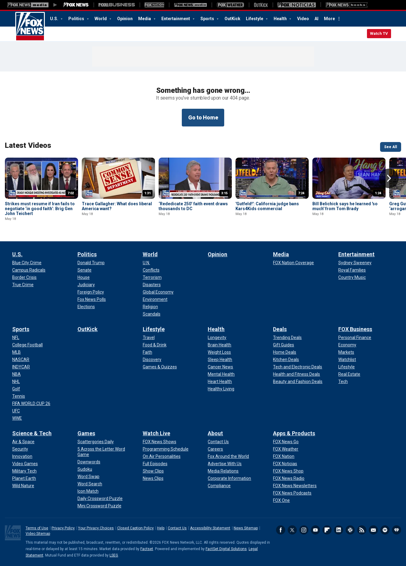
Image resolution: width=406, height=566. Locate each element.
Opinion (125, 18)
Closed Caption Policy (135, 528)
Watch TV (379, 33)
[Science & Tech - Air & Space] (23, 441)
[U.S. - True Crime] (23, 284)
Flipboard (327, 530)
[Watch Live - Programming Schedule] (166, 449)
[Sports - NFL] (15, 337)
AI (316, 18)
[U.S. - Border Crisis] (24, 277)
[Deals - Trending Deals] (287, 337)
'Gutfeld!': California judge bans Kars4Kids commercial (267, 206)
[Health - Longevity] (217, 337)
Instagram (303, 530)
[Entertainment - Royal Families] (352, 270)
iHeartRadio (396, 530)
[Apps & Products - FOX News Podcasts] (292, 493)
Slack (350, 530)
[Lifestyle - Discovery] (152, 359)
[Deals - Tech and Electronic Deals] (297, 366)
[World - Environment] (155, 299)
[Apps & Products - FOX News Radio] (288, 478)
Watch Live (156, 433)
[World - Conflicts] (151, 270)
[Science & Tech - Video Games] (25, 463)
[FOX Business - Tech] (343, 381)
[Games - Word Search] (89, 483)
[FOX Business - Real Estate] (349, 374)
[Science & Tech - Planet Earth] (24, 478)
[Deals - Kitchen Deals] (286, 359)
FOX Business (355, 329)
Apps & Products (294, 433)
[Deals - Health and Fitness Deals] (296, 374)
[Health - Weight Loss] (219, 352)
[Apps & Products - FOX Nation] (283, 456)
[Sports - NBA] (16, 374)
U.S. (54, 18)
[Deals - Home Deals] (284, 352)
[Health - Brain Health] (219, 344)
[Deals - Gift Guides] (283, 344)
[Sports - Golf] (16, 388)
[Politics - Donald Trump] (91, 262)
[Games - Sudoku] (84, 469)
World (101, 18)
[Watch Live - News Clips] (153, 478)
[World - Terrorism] (152, 277)
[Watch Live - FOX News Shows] (159, 441)
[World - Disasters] (152, 284)
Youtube (315, 530)
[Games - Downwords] (88, 461)
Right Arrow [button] (389, 178)
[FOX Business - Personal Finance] (354, 337)
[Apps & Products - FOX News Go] (286, 441)
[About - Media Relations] (223, 471)
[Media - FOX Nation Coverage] (293, 262)
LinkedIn (338, 530)
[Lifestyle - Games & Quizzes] (160, 366)
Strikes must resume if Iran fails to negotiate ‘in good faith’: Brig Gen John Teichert (40, 208)
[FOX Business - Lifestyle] (346, 366)
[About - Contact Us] (218, 441)
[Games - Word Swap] (88, 476)
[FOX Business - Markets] (346, 352)
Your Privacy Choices (96, 528)
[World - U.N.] (146, 262)
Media (145, 18)
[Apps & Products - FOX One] (281, 500)
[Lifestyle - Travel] (149, 337)
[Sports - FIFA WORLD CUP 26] (31, 403)
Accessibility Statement (210, 528)
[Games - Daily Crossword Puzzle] (100, 498)
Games (86, 433)
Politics (76, 18)
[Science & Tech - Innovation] (22, 456)
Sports (207, 18)
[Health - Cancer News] (220, 366)
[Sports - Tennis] (18, 396)
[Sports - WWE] (17, 418)
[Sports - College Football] (27, 344)
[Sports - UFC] (16, 410)
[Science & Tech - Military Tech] (24, 471)
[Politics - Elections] (86, 306)
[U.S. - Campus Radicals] (28, 270)
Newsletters (373, 530)
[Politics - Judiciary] (86, 284)
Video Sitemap (38, 533)
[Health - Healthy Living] (221, 388)
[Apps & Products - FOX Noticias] (285, 463)
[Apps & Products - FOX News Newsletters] (295, 485)
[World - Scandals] (151, 314)
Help (160, 528)
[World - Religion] (150, 306)
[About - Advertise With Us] (225, 463)
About (215, 433)
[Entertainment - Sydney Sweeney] (355, 262)
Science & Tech (32, 433)
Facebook (280, 530)
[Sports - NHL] (16, 381)
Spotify (385, 530)
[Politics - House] (83, 277)
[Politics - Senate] (84, 270)
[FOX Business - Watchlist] (347, 359)
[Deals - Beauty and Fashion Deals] (297, 381)
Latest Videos (28, 145)
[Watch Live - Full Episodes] (155, 463)
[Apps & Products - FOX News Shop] (288, 471)
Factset (146, 549)
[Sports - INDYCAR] (21, 366)
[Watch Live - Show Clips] (153, 471)
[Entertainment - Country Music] (352, 277)
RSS (361, 530)
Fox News (30, 26)
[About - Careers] (215, 449)
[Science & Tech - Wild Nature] (23, 485)
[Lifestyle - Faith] (147, 352)
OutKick (232, 18)
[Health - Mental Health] (221, 374)
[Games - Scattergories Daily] (95, 441)
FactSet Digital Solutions (226, 549)
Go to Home (203, 117)
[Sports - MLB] (16, 352)
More (329, 18)
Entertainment (176, 18)
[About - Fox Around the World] (228, 456)
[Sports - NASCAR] (20, 359)
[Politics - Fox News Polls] (91, 299)
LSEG (114, 555)
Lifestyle (255, 18)
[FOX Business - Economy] (347, 344)
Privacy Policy (63, 528)
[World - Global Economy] (158, 292)
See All (390, 147)
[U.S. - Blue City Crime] (26, 262)
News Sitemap (246, 528)
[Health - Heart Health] (220, 381)
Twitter (292, 530)
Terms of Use (37, 528)
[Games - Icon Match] (88, 491)
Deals (280, 329)
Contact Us (177, 528)
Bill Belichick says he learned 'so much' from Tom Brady (345, 206)
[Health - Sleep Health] (220, 359)
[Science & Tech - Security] (20, 449)
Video (303, 18)
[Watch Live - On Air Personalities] (162, 456)
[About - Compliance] (219, 485)
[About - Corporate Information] (229, 478)
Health (281, 18)
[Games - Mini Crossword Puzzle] (99, 505)
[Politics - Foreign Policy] (90, 292)
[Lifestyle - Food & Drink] (155, 344)
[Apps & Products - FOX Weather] (285, 449)
